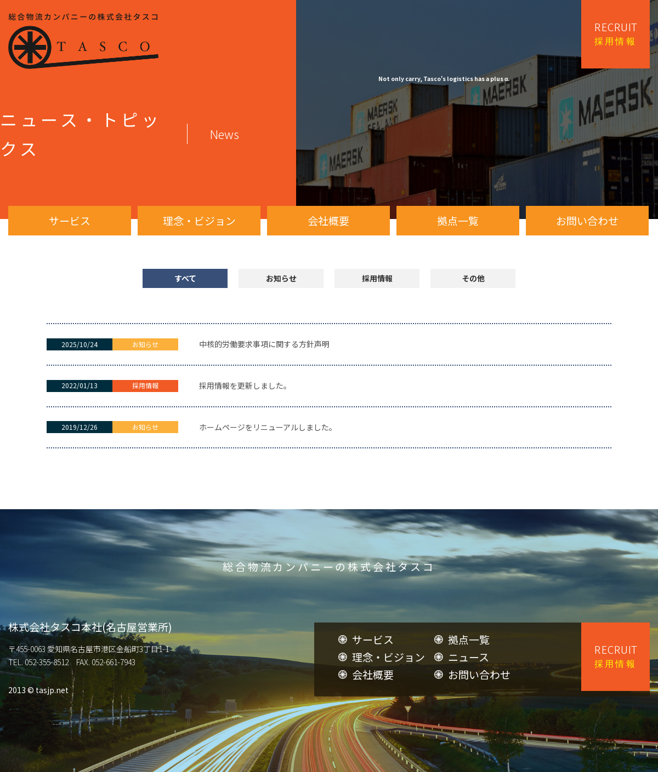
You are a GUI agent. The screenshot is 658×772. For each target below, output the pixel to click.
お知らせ (281, 278)
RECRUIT (615, 34)
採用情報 (377, 278)
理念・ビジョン (199, 220)
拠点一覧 (458, 220)
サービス (69, 220)
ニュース (468, 702)
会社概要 (328, 220)
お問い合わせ (587, 220)
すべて (185, 278)
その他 (473, 278)
